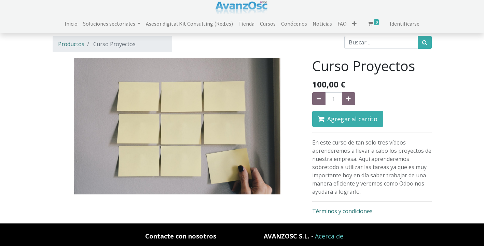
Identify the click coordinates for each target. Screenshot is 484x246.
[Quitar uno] (319, 98)
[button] (354, 23)
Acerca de (329, 236)
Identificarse (404, 23)
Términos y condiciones (342, 211)
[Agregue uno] (348, 98)
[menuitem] (71, 23)
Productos (71, 44)
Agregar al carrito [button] (347, 118)
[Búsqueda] (425, 42)
